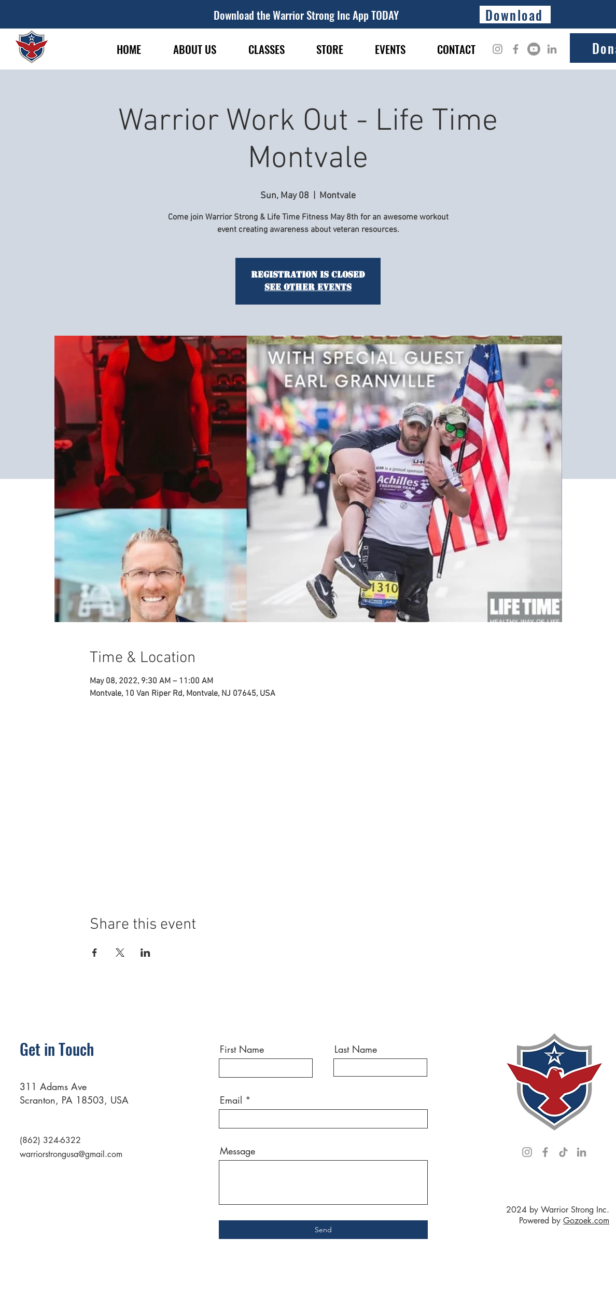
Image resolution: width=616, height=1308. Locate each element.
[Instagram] (497, 49)
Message (237, 1150)
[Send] (323, 1229)
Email (231, 1100)
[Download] (515, 14)
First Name (242, 1049)
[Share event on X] (120, 952)
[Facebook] (515, 49)
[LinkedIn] (551, 49)
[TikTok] (563, 1152)
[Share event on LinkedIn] (145, 952)
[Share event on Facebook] (95, 952)
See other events (308, 287)
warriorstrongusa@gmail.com (71, 1154)
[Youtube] (533, 49)
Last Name (355, 1049)
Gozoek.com (586, 1220)
